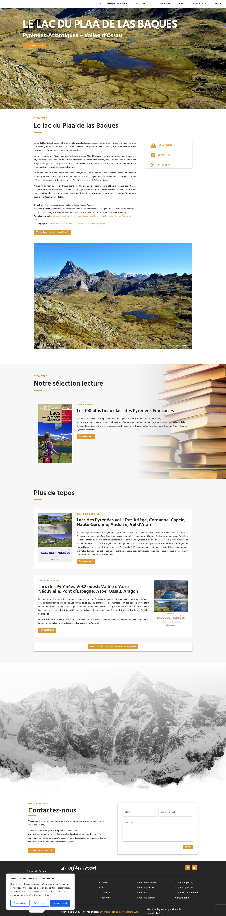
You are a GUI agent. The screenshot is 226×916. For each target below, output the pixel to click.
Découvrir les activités (41, 850)
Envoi (187, 846)
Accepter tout (60, 903)
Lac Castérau (107, 216)
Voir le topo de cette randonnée (52, 232)
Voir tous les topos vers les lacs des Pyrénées (113, 646)
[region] (40, 892)
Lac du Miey (54, 216)
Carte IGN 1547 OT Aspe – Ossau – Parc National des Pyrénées (77, 223)
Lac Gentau (83, 216)
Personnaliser (20, 903)
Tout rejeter (40, 903)
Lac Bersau (95, 216)
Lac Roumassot (69, 216)
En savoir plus (34, 45)
